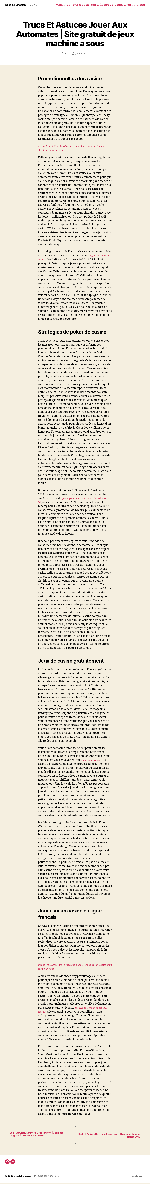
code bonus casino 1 (94, 760)
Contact (141, 5)
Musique (60, 5)
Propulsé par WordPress (48, 1176)
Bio (68, 5)
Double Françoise (17, 5)
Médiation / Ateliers (125, 5)
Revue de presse (80, 5)
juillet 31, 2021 (82, 53)
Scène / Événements (102, 5)
